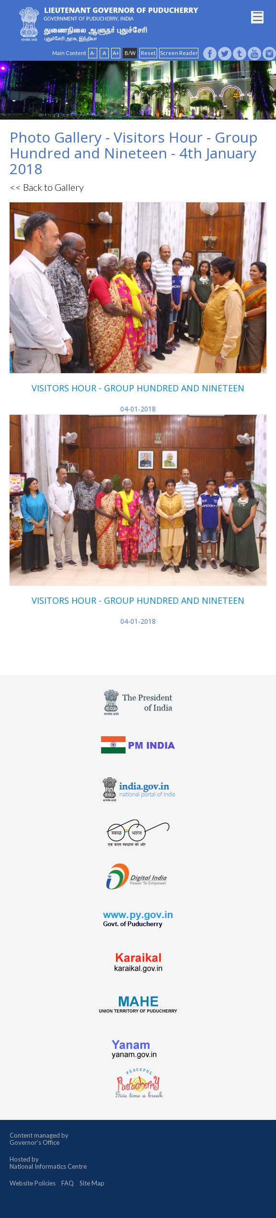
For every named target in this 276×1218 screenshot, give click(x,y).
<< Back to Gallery (47, 187)
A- (92, 53)
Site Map (92, 1183)
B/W (130, 53)
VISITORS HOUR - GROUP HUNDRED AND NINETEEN (138, 388)
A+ (116, 53)
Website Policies (33, 1183)
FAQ (67, 1183)
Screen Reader (179, 53)
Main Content (69, 53)
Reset (148, 53)
